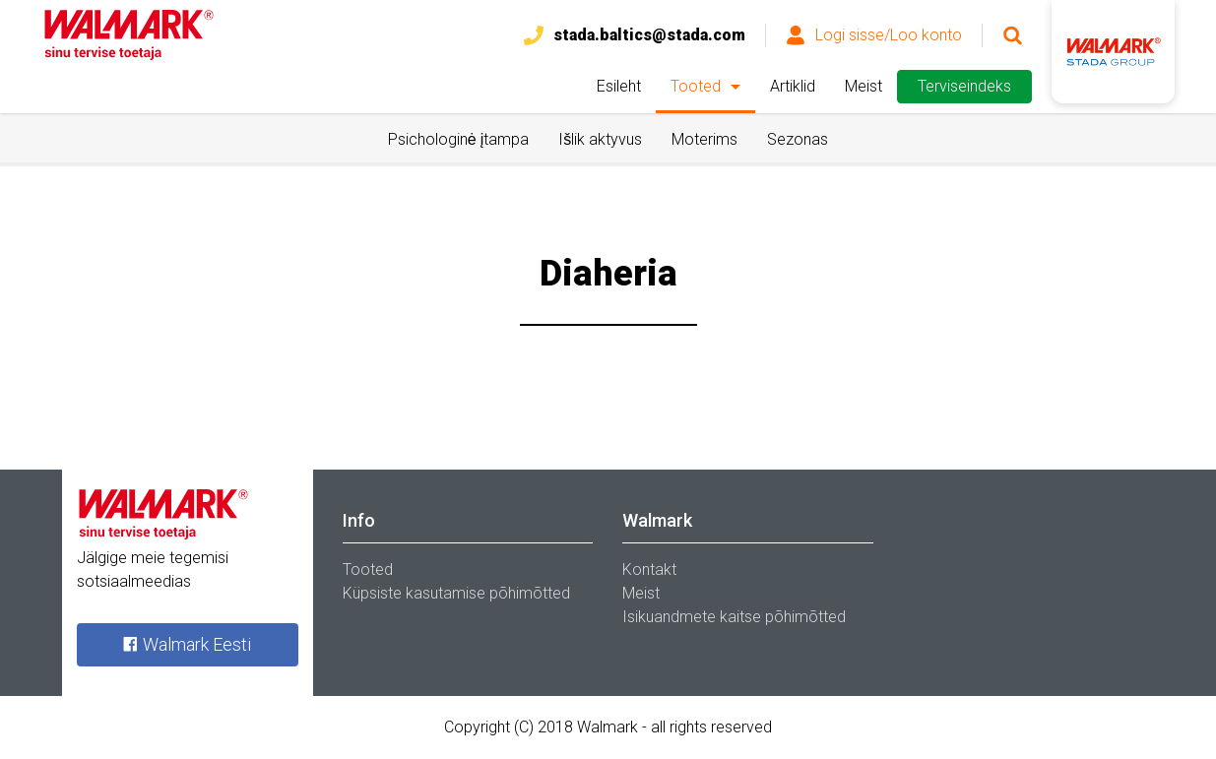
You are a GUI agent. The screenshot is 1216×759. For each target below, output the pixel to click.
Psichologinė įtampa (458, 139)
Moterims (704, 139)
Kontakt (649, 569)
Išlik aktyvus (600, 139)
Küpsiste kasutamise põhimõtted (456, 593)
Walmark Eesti (186, 644)
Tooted (696, 86)
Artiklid (792, 86)
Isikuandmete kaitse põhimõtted (734, 616)
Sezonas (797, 139)
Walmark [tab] (657, 520)
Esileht (619, 86)
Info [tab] (359, 520)
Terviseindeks (964, 86)
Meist (863, 86)
